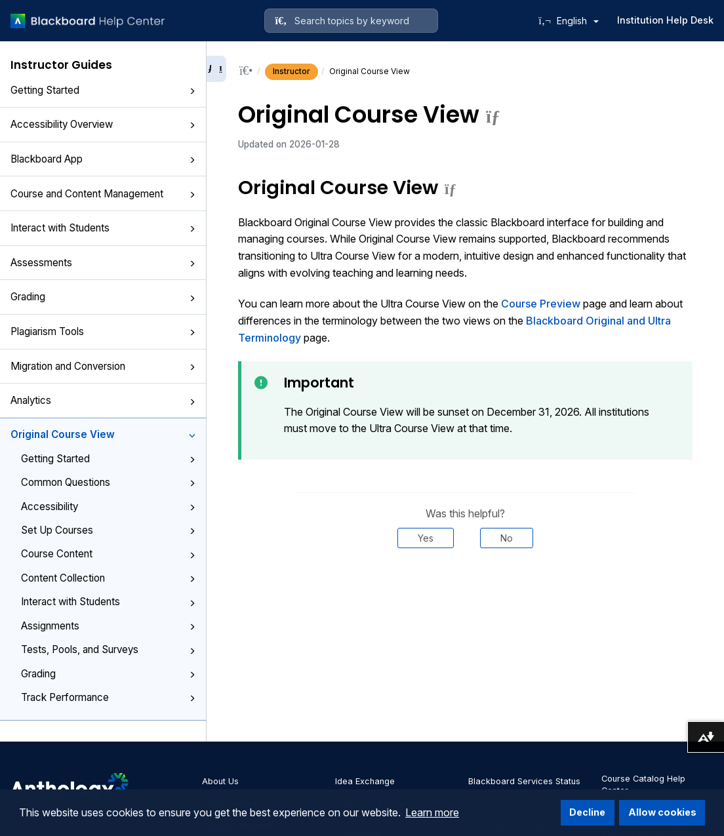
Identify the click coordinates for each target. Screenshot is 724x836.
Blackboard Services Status (524, 781)
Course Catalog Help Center (643, 784)
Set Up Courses (108, 530)
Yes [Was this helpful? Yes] (425, 538)
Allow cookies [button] (662, 812)
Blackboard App (102, 159)
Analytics (102, 400)
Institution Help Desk (665, 20)
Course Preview (540, 303)
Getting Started (102, 90)
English (578, 20)
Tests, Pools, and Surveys (108, 649)
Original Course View (102, 434)
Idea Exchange (365, 781)
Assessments (102, 262)
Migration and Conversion (102, 366)
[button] (192, 91)
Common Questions (108, 482)
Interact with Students (102, 228)
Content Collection (108, 578)
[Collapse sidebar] (216, 69)
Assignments (108, 626)
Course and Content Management (102, 194)
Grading (102, 296)
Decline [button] (587, 812)
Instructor (291, 71)
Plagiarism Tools (102, 331)
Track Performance (108, 697)
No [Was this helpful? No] (506, 538)
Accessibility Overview (102, 124)
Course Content (108, 553)
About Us (220, 781)
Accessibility (108, 506)
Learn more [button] (432, 812)
